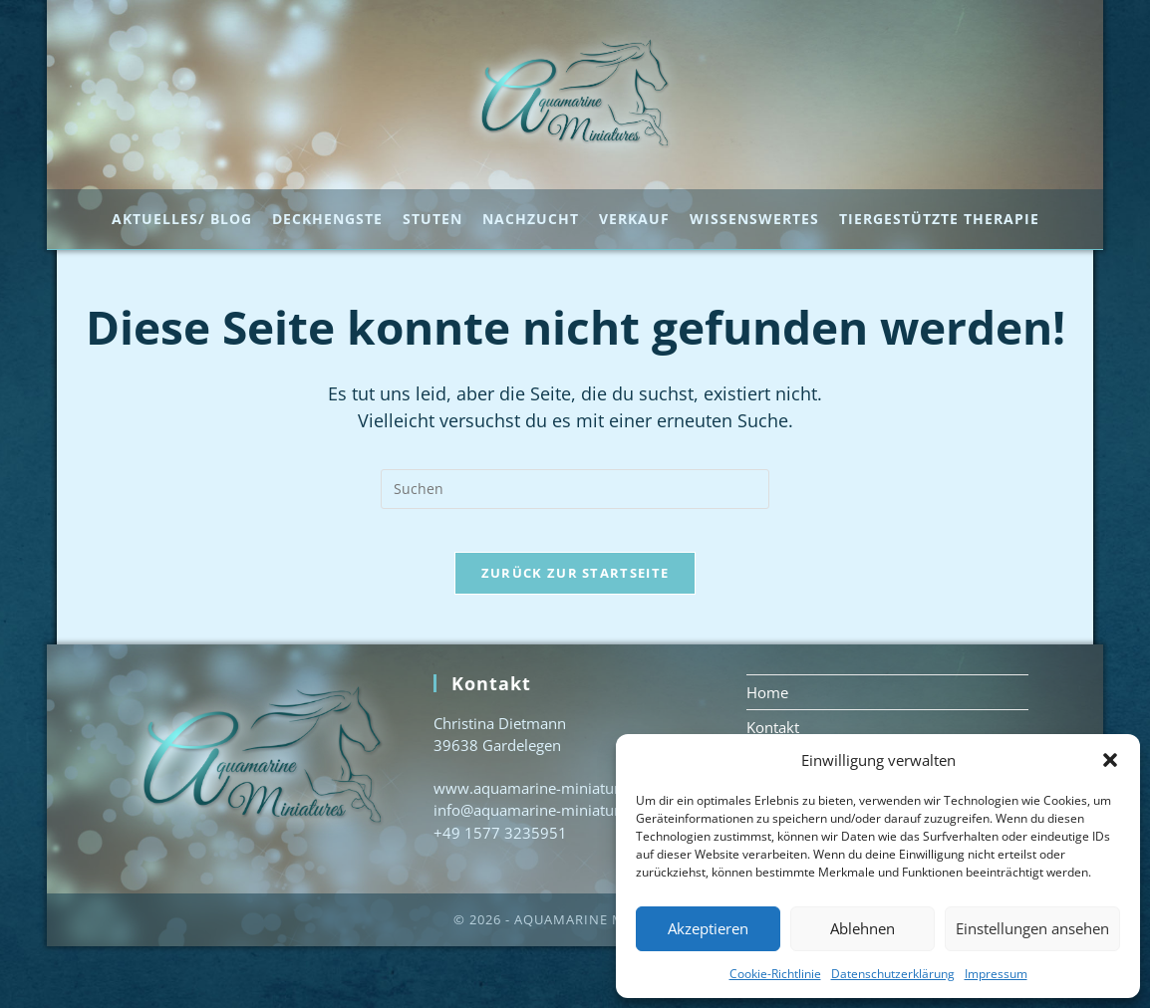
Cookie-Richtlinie (775, 973)
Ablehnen (862, 928)
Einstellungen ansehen (1032, 928)
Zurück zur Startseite (575, 633)
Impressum (996, 973)
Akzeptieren (708, 928)
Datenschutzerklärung (893, 973)
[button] (1110, 760)
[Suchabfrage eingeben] (575, 533)
